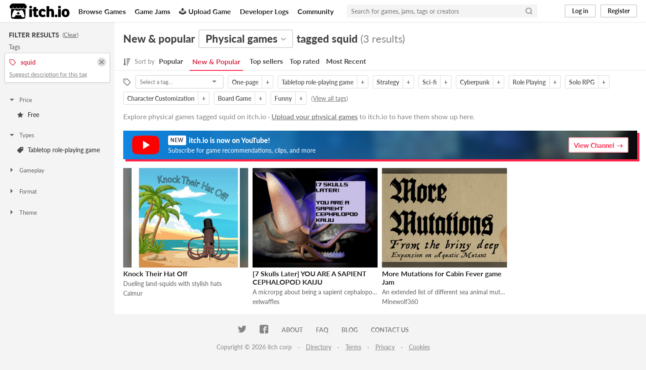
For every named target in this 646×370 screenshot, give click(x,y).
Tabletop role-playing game (58, 150)
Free (28, 114)
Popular (171, 61)
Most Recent (346, 61)
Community (315, 11)
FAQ (322, 329)
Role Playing (529, 82)
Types (21, 135)
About (292, 329)
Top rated (304, 61)
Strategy (388, 82)
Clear (70, 34)
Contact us (390, 329)
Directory (318, 347)
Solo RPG (582, 82)
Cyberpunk (474, 82)
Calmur (133, 293)
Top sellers (266, 61)
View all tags (329, 98)
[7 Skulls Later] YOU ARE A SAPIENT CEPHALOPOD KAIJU (310, 277)
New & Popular (216, 61)
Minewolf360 (400, 301)
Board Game (234, 98)
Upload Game (205, 11)
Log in (580, 11)
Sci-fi (429, 82)
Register (619, 11)
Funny (283, 98)
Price (20, 99)
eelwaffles (266, 301)
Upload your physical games (315, 116)
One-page (245, 82)
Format (22, 191)
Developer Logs (264, 11)
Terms (353, 347)
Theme (22, 212)
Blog (349, 329)
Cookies (419, 347)
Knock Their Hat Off (155, 273)
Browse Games (102, 11)
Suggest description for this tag (48, 74)
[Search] (529, 11)
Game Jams (152, 11)
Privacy (385, 347)
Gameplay (26, 170)
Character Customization (161, 98)
